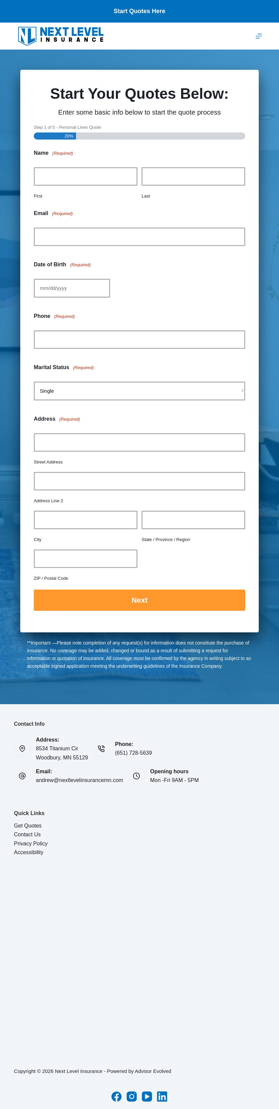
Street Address (48, 461)
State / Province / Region (166, 539)
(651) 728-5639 (133, 752)
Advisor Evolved (153, 1070)
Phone (54, 316)
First (38, 196)
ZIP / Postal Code (51, 578)
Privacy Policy (31, 842)
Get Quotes (28, 825)
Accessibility (28, 851)
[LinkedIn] (162, 1095)
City (37, 539)
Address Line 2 (48, 500)
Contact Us (27, 833)
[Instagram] (132, 1095)
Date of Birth (62, 264)
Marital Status (64, 367)
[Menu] (259, 36)
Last (146, 196)
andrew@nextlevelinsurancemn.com (79, 779)
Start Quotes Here (139, 11)
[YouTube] (147, 1095)
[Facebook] (116, 1095)
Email (53, 213)
